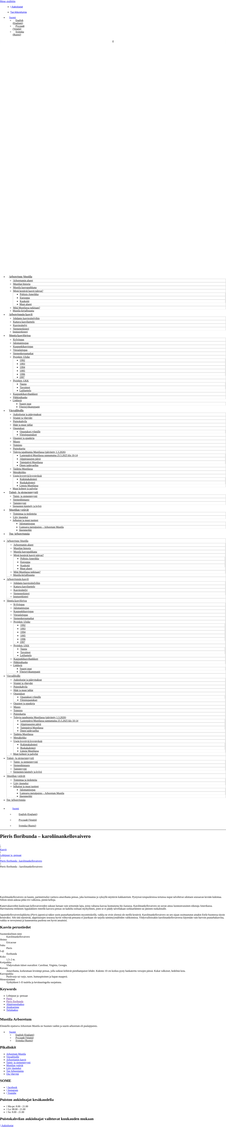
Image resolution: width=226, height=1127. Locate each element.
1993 (22, 363)
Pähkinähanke (20, 397)
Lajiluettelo (25, 390)
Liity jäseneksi (20, 517)
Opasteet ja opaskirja (23, 438)
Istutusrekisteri (20, 331)
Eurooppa (25, 297)
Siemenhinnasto (21, 499)
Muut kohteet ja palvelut (25, 488)
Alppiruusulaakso (15, 1004)
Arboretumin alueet (23, 280)
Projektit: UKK (21, 380)
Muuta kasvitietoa (20, 335)
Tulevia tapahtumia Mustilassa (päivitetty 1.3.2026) (39, 452)
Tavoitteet (25, 387)
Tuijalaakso (12, 1010)
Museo (16, 441)
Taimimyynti (19, 503)
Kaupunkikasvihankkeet (25, 394)
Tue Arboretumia (19, 533)
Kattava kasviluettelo (24, 321)
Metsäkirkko (19, 472)
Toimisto (17, 445)
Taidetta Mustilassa (23, 468)
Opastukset (18, 428)
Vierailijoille (16, 410)
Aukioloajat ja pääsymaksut (27, 414)
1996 (22, 374)
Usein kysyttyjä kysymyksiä (27, 475)
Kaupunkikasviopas (23, 346)
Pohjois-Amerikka (29, 294)
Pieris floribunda (14, 1001)
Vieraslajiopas (20, 350)
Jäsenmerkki (25, 530)
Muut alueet (25, 304)
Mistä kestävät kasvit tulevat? (28, 291)
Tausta (23, 384)
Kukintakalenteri (28, 479)
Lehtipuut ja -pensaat (10, 855)
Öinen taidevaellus (28, 465)
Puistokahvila (20, 421)
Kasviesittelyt (20, 325)
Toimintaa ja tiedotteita (25, 513)
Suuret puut (25, 403)
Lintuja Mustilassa (28, 485)
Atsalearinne (12, 1007)
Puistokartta (19, 448)
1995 (22, 370)
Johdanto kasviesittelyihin (26, 318)
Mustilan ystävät (19, 509)
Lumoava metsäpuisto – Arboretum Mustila (41, 527)
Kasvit (3, 849)
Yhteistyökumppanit (29, 406)
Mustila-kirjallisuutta (23, 310)
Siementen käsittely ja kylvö (27, 506)
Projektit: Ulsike (21, 357)
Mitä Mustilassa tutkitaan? (26, 307)
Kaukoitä (24, 301)
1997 (22, 377)
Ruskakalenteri (27, 482)
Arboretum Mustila (20, 276)
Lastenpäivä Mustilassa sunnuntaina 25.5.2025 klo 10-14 (49, 455)
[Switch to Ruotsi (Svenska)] (18, 33)
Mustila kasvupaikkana (25, 287)
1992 (22, 360)
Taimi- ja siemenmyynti (23, 492)
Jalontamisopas (21, 343)
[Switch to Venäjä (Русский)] (18, 27)
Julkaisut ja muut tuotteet (25, 520)
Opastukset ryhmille (30, 431)
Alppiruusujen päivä (30, 458)
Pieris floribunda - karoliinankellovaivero (21, 861)
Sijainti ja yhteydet (22, 417)
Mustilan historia (21, 284)
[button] (11, 17)
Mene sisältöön (7, 1)
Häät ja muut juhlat (23, 424)
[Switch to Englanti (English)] (18, 22)
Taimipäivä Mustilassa (31, 462)
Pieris (9, 998)
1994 (22, 367)
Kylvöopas (18, 339)
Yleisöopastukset (28, 434)
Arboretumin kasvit (21, 314)
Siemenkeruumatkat (23, 353)
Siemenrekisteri (21, 328)
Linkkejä (17, 400)
